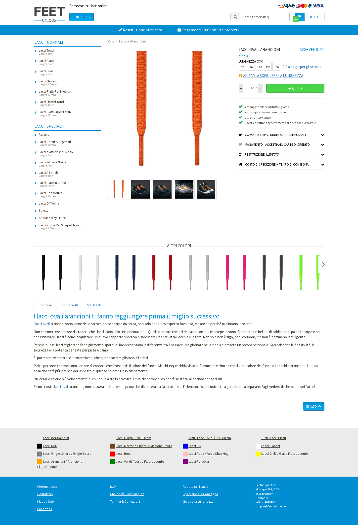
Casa (111, 41)
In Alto (313, 406)
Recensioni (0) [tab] (70, 305)
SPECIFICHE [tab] (94, 305)
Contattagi (81, 17)
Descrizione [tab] (45, 305)
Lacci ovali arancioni (132, 41)
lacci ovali (42, 323)
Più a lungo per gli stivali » (301, 66)
